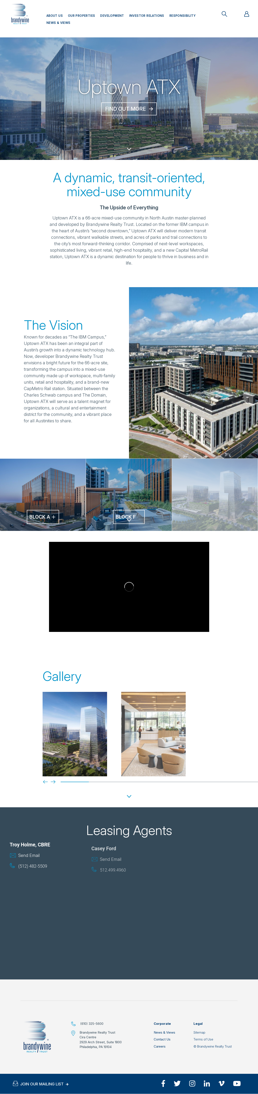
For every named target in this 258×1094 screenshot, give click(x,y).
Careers (160, 1046)
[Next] (50, 781)
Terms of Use (203, 1039)
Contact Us (162, 1039)
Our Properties (81, 15)
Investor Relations (146, 15)
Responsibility (182, 15)
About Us (54, 15)
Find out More (125, 109)
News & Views (58, 23)
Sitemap (199, 1032)
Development (112, 15)
